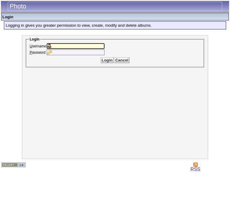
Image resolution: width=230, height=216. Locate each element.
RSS (195, 167)
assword (38, 52)
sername (38, 46)
